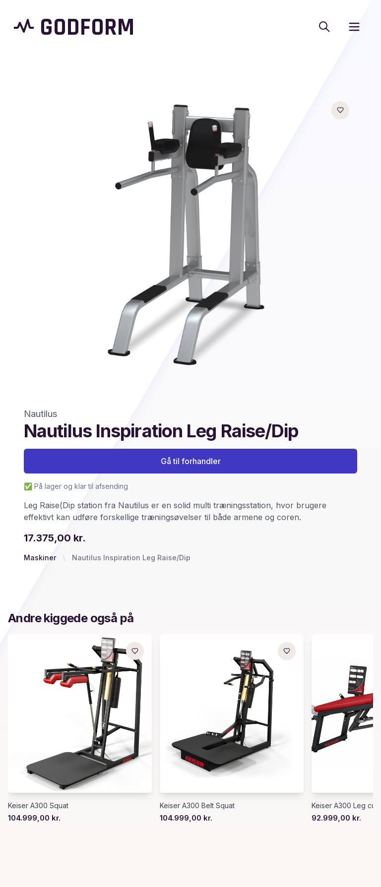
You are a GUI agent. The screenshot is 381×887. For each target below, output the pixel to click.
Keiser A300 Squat (38, 805)
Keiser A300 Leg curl (346, 805)
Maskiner (40, 557)
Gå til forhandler (191, 461)
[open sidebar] (354, 27)
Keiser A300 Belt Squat (197, 805)
